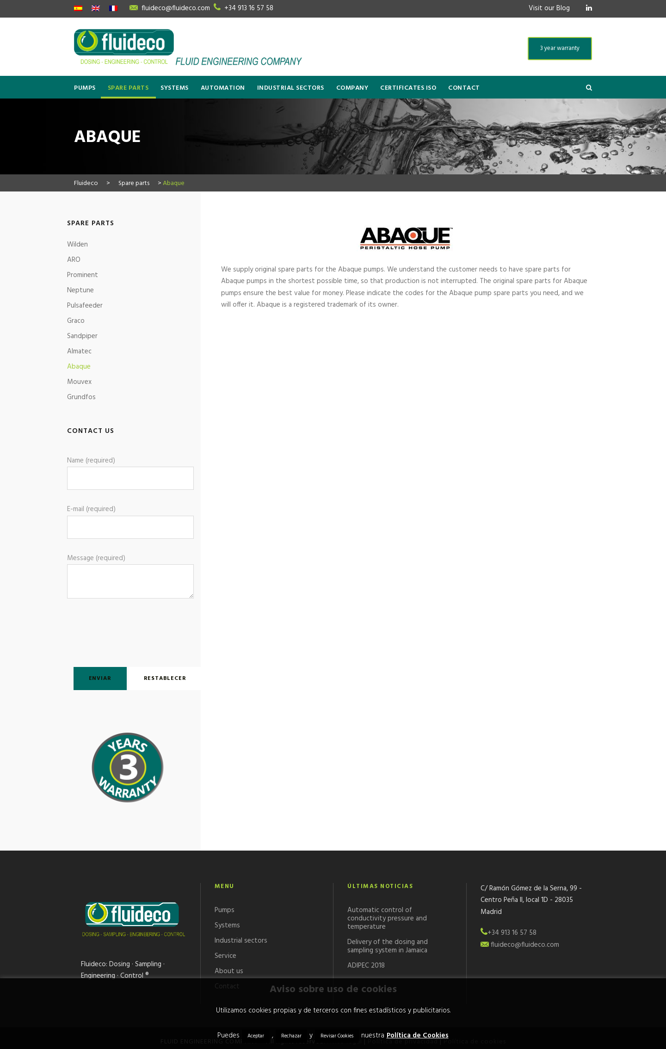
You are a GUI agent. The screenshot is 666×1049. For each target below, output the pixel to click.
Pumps (85, 88)
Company (352, 88)
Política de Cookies (418, 1035)
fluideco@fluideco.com (176, 8)
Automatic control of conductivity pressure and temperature (387, 918)
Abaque (79, 366)
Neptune (80, 290)
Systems (174, 88)
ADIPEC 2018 (366, 965)
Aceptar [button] (255, 1036)
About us (229, 971)
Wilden (77, 244)
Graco (76, 321)
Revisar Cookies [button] (337, 1036)
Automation (223, 88)
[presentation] (121, 631)
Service (225, 956)
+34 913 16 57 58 (248, 8)
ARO (73, 259)
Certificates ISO (408, 88)
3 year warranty (560, 48)
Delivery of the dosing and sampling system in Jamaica (387, 946)
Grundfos (81, 397)
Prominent (82, 275)
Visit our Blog (549, 8)
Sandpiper (82, 336)
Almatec (79, 351)
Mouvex (79, 382)
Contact (464, 88)
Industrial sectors (290, 88)
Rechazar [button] (291, 1036)
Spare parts (128, 88)
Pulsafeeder (85, 305)
